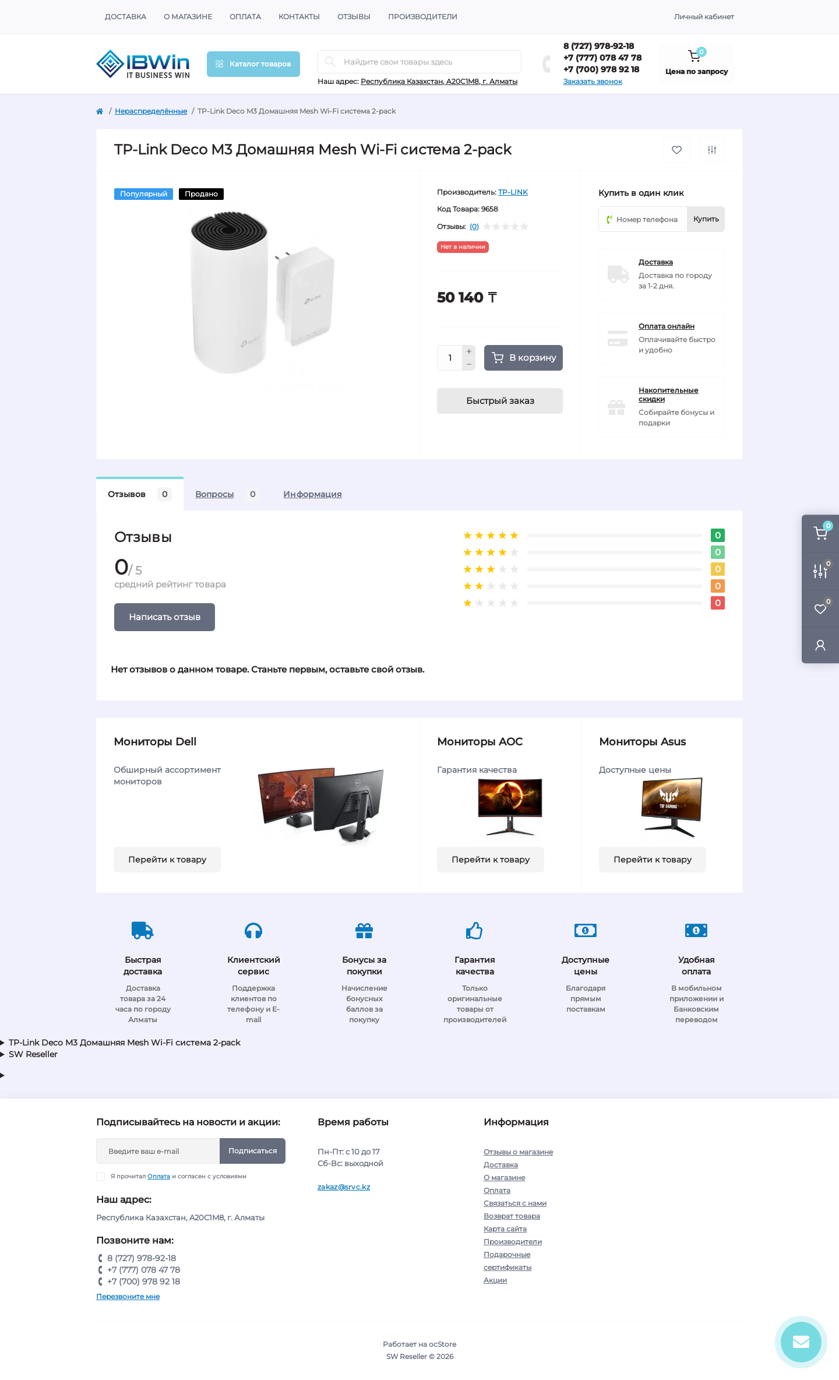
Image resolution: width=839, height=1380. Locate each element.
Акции (495, 1280)
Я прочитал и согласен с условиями (178, 1176)
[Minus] (469, 364)
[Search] (330, 61)
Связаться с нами (515, 1203)
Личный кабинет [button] (704, 16)
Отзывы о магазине (518, 1151)
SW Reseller (33, 1054)
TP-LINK (513, 192)
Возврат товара (512, 1216)
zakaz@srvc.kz (344, 1186)
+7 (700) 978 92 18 (601, 69)
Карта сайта (505, 1228)
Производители (422, 16)
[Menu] (253, 64)
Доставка (125, 16)
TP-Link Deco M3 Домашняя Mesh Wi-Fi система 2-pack (124, 1042)
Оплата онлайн (667, 326)
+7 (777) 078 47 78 (602, 57)
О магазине (188, 16)
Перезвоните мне (128, 1296)
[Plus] (469, 351)
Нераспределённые (151, 111)
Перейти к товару (167, 859)
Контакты (299, 16)
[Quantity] (450, 358)
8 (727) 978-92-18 (598, 46)
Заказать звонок (592, 81)
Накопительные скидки (669, 394)
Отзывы (354, 16)
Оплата (245, 16)
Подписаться (252, 1150)
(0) (474, 227)
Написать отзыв (164, 616)
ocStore (442, 1344)
